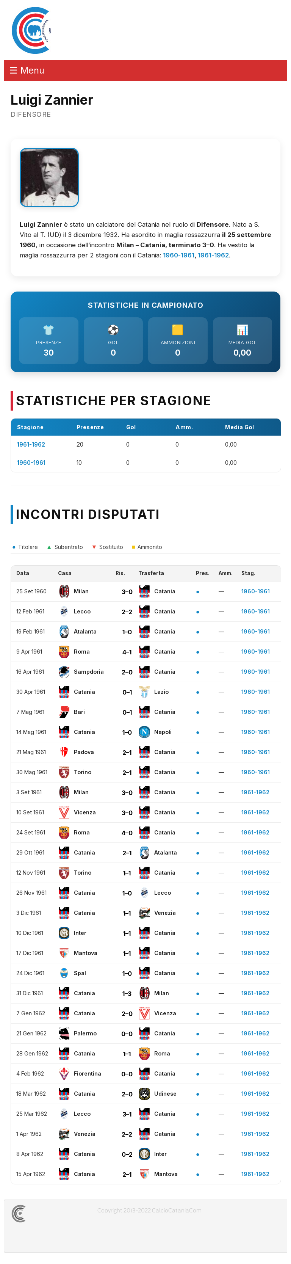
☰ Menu (26, 70)
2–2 (127, 612)
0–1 (127, 692)
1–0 (127, 632)
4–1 (126, 652)
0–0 (127, 1034)
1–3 (126, 993)
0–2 (127, 1154)
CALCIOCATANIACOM (45, 1213)
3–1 (126, 1114)
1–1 (127, 873)
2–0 (127, 672)
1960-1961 (178, 255)
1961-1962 (213, 255)
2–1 (126, 752)
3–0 (127, 592)
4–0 (127, 833)
